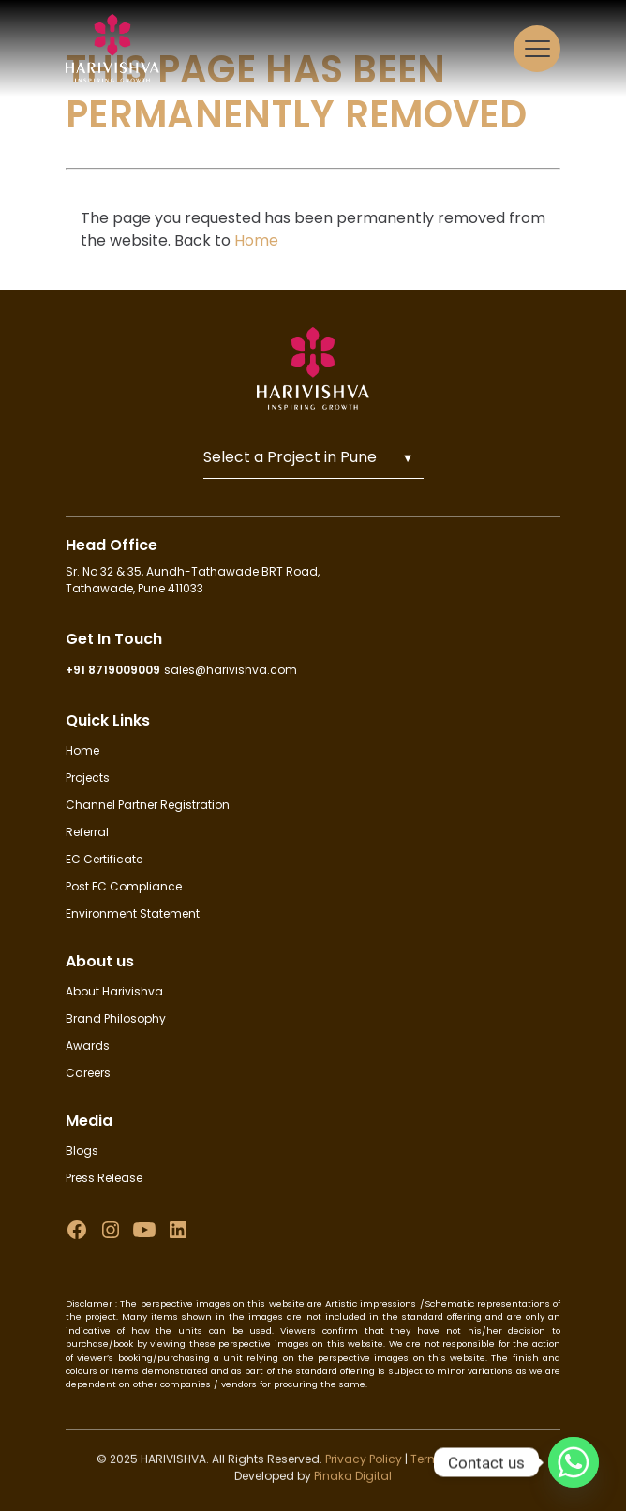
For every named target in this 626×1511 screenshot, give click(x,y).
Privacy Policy (362, 1463)
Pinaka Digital (353, 1480)
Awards (88, 1046)
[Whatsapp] (573, 1462)
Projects (88, 777)
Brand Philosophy (116, 1018)
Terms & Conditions (467, 1463)
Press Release (104, 1178)
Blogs (82, 1151)
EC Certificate (104, 859)
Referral (87, 832)
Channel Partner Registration (148, 805)
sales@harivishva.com (230, 670)
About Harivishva (114, 991)
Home (256, 240)
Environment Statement (133, 913)
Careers (88, 1073)
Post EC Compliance (124, 886)
